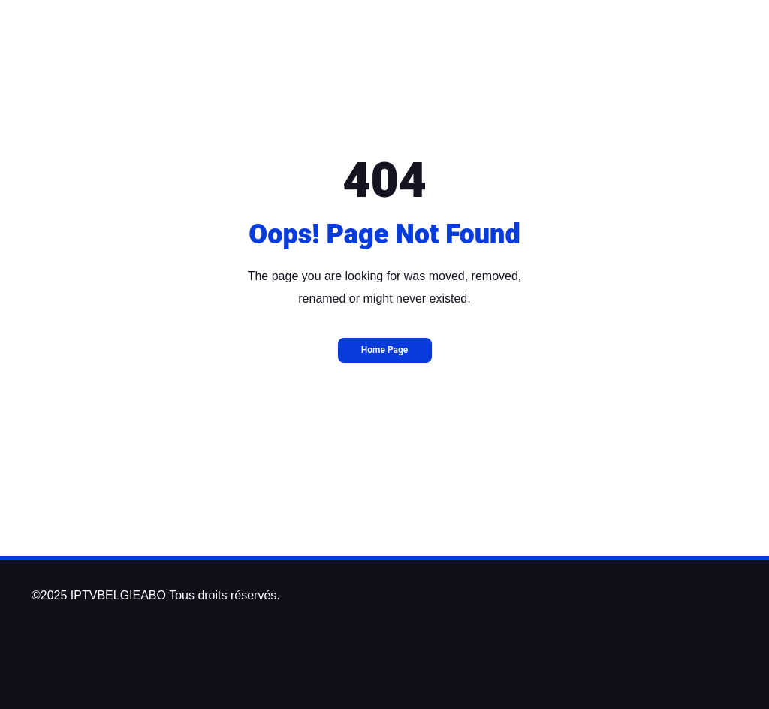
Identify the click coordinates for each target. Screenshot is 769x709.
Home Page (385, 350)
